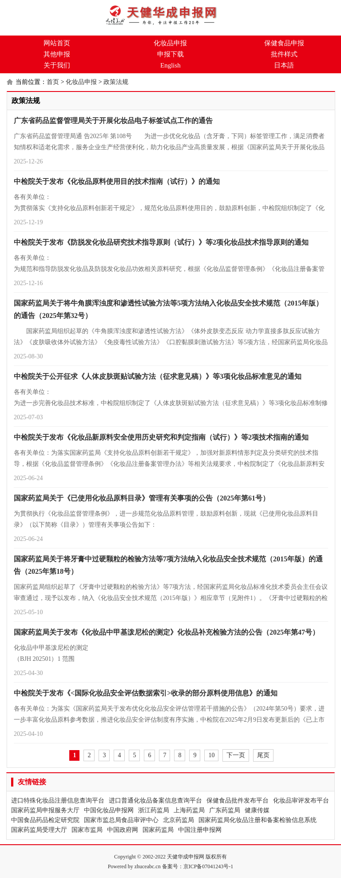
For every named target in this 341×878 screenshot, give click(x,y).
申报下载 (170, 54)
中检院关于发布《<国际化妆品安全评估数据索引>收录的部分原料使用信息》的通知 (146, 693)
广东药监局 (224, 810)
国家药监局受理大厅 (39, 829)
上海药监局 (189, 810)
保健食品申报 (284, 43)
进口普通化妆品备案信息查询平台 (155, 800)
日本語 (284, 65)
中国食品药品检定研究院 (45, 820)
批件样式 (284, 54)
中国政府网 (122, 829)
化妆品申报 (170, 43)
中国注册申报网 (200, 829)
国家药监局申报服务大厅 (45, 810)
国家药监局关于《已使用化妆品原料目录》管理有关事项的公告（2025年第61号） (142, 498)
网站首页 (57, 43)
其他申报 (57, 54)
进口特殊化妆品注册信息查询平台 (57, 800)
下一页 (235, 755)
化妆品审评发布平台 (301, 800)
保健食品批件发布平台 (237, 800)
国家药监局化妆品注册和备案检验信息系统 (257, 820)
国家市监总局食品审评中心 (121, 820)
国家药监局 (158, 829)
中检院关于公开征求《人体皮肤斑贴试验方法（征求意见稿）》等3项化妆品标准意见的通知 (157, 376)
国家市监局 (87, 829)
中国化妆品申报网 (109, 810)
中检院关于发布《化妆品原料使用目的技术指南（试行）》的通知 (117, 181)
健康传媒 (257, 810)
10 (211, 755)
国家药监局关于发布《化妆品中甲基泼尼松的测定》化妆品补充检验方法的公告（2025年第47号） (166, 632)
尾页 (263, 755)
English (170, 65)
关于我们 (57, 65)
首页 (53, 82)
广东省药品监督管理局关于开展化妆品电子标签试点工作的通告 (113, 120)
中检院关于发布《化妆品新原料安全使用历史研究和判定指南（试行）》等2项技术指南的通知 (161, 437)
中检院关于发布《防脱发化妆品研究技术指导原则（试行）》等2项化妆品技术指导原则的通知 (161, 242)
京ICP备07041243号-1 (208, 866)
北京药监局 (178, 820)
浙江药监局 (153, 810)
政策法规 (115, 82)
